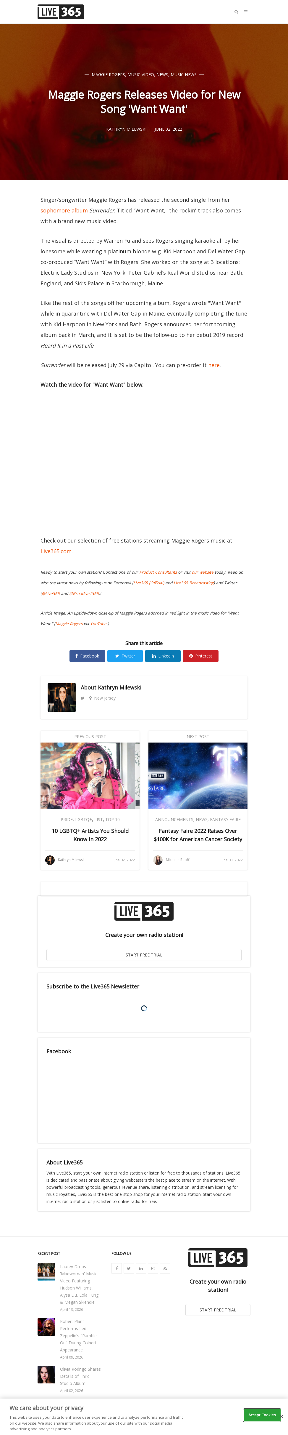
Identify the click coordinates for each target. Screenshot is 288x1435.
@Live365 (51, 593)
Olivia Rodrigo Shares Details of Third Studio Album (80, 1376)
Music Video (140, 74)
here (214, 365)
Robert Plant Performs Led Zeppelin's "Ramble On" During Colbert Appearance (78, 1336)
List (98, 819)
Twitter (125, 656)
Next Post (198, 736)
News (162, 74)
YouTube (98, 623)
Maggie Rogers (108, 74)
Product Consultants (158, 572)
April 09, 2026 (71, 1357)
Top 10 (112, 819)
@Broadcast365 (84, 593)
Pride (67, 819)
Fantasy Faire (225, 819)
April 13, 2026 (71, 1309)
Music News (184, 74)
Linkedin (163, 656)
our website (202, 572)
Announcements (174, 819)
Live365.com (56, 551)
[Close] (281, 1416)
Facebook (87, 656)
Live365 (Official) (148, 582)
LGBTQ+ (83, 819)
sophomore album (64, 210)
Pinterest (200, 656)
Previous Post (90, 736)
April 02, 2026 (71, 1390)
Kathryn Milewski (119, 687)
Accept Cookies (262, 1415)
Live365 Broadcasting (193, 582)
